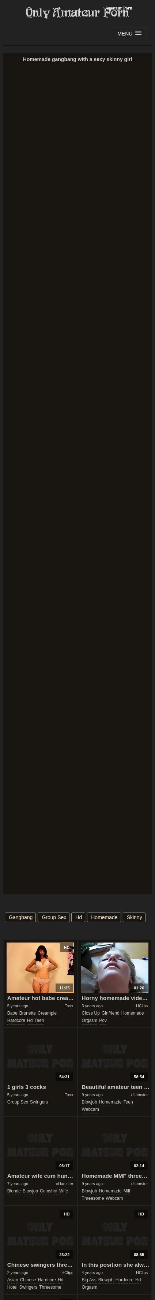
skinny (134, 917)
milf (127, 1191)
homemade (104, 917)
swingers (39, 1102)
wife (63, 1191)
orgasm (90, 1020)
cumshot (48, 1191)
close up (91, 1013)
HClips (142, 1006)
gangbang (21, 917)
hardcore (16, 1020)
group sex (54, 917)
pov (103, 1020)
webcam (90, 1109)
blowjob (89, 1102)
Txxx (69, 1006)
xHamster (139, 1095)
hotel (12, 1287)
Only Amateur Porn (77, 13)
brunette (27, 1013)
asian (12, 1279)
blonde (14, 1191)
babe (12, 1013)
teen (39, 1020)
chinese (28, 1279)
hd (78, 917)
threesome (93, 1198)
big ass (89, 1279)
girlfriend (111, 1013)
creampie (47, 1013)
